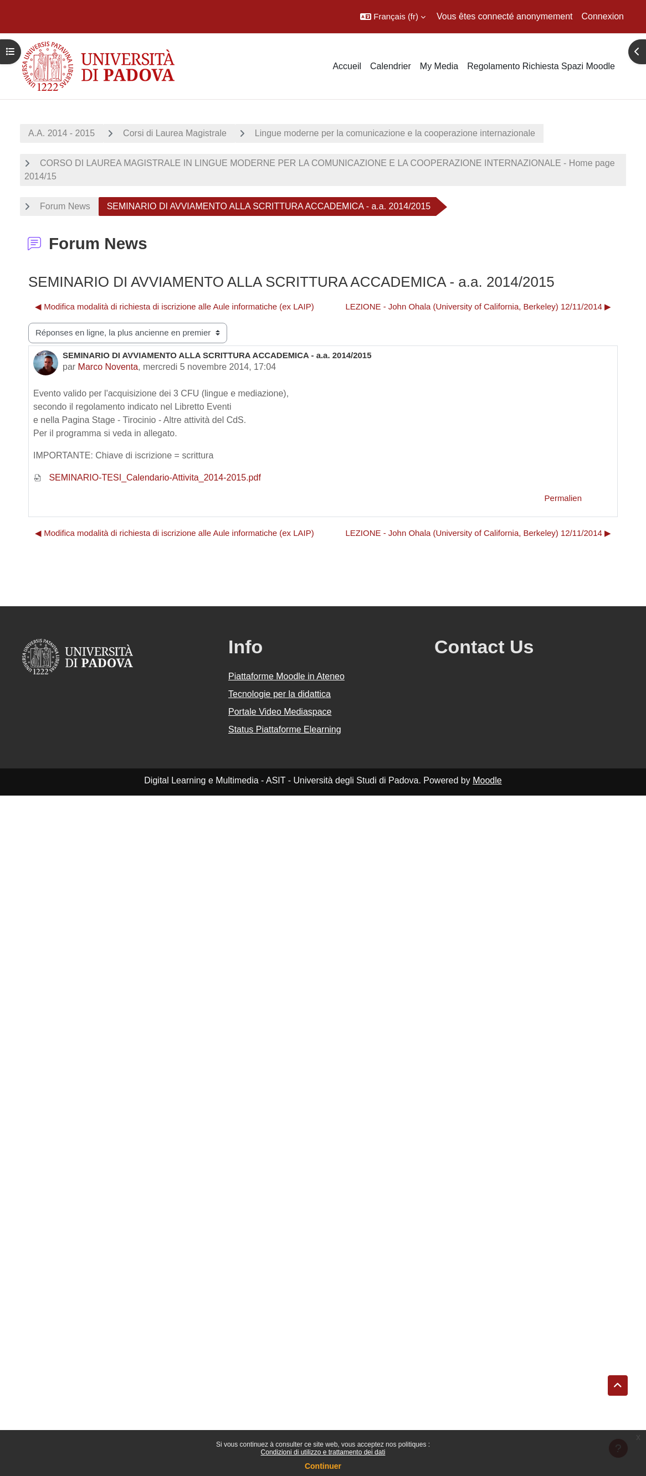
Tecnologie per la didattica (279, 694)
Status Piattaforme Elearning (284, 729)
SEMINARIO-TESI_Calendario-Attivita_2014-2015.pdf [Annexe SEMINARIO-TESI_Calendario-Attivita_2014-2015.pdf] (147, 477)
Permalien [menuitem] (563, 498)
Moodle (487, 780)
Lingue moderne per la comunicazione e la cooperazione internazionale (395, 133)
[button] (392, 16)
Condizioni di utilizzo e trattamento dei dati (323, 1452)
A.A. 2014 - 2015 (61, 133)
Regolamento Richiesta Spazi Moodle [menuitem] (541, 66)
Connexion (603, 16)
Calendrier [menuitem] (390, 66)
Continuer (323, 1466)
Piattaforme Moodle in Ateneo (286, 676)
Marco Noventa (108, 366)
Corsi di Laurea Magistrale (175, 133)
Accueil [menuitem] (346, 66)
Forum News (65, 206)
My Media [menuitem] (439, 66)
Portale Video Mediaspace (280, 711)
